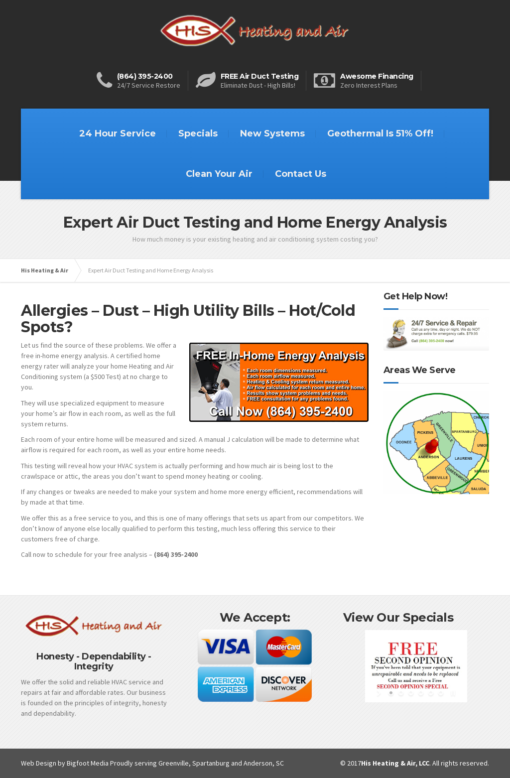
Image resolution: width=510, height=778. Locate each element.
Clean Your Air (219, 173)
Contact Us (300, 173)
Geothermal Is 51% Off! (380, 133)
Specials (198, 133)
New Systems (272, 133)
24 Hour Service (117, 133)
